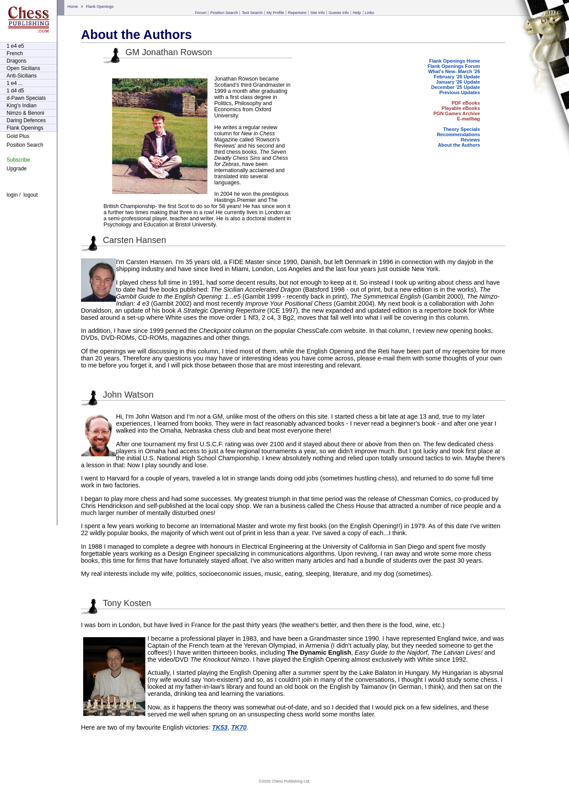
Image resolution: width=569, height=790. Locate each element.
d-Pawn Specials (26, 98)
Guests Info (339, 13)
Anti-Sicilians (22, 76)
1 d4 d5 (15, 91)
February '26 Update (457, 76)
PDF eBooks (466, 103)
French (15, 53)
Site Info (317, 13)
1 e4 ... (15, 83)
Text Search (252, 13)
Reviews (470, 139)
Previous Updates (459, 92)
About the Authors (459, 145)
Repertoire (297, 13)
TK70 (239, 727)
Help (357, 13)
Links (369, 13)
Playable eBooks (461, 108)
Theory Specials (461, 129)
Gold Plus (18, 136)
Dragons (16, 61)
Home (72, 6)
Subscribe (18, 160)
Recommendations (458, 134)
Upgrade (17, 169)
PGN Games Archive (456, 113)
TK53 (220, 727)
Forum (200, 13)
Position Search (224, 13)
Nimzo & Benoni (25, 113)
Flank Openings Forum (454, 66)
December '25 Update (455, 87)
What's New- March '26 (454, 71)
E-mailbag (468, 118)
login (12, 195)
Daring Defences (26, 120)
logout (30, 195)
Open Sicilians (23, 68)
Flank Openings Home (454, 60)
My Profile (275, 13)
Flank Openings (99, 6)
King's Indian (21, 105)
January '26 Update (458, 82)
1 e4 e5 (15, 46)
